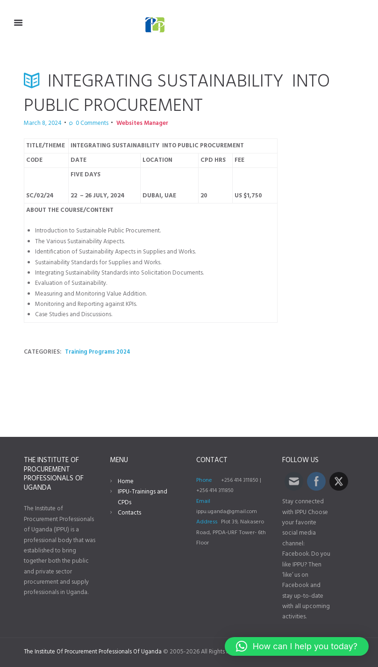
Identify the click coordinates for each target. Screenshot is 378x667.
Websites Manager (127, 123)
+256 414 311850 (241, 480)
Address (206, 522)
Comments (82, 123)
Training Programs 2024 (98, 352)
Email (203, 501)
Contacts (129, 513)
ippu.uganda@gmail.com (228, 511)
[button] (297, 646)
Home (126, 481)
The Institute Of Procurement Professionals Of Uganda (95, 652)
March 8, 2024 (40, 123)
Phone (204, 480)
